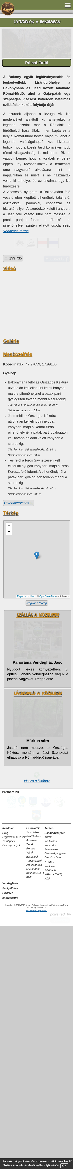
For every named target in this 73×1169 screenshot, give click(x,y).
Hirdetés (7, 1135)
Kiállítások (51, 1084)
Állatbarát (50, 1113)
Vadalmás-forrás (15, 231)
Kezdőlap (8, 1071)
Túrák (48, 1079)
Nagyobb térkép (37, 846)
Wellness (50, 1109)
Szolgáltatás (10, 1131)
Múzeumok (33, 1111)
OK (64, 1166)
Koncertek (51, 1088)
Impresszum (10, 1140)
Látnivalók (33, 1071)
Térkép (49, 1071)
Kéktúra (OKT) (35, 1115)
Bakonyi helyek (11, 1088)
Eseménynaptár (55, 1075)
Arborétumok (34, 1107)
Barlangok (32, 1099)
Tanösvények (34, 1103)
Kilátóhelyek (33, 1079)
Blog (5, 1075)
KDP (29, 1119)
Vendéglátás (10, 1126)
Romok (30, 1091)
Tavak (29, 1087)
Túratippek (8, 1084)
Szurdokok (32, 1075)
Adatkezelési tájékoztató (43, 1165)
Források (31, 1083)
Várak (29, 1095)
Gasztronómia (53, 1100)
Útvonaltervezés (18, 746)
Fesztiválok (51, 1092)
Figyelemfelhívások (14, 1079)
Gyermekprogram (55, 1096)
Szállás (49, 1105)
